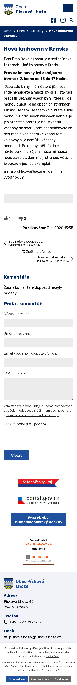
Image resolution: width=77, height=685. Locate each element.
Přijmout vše (17, 679)
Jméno (17, 333)
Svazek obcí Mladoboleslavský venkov (38, 519)
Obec (21, 31)
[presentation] (34, 439)
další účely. (52, 656)
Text (14, 373)
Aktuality (37, 31)
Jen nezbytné (40, 679)
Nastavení (62, 679)
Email (31, 353)
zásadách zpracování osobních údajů (32, 415)
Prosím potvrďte (25, 424)
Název (16, 314)
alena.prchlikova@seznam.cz (28, 171)
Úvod (7, 31)
